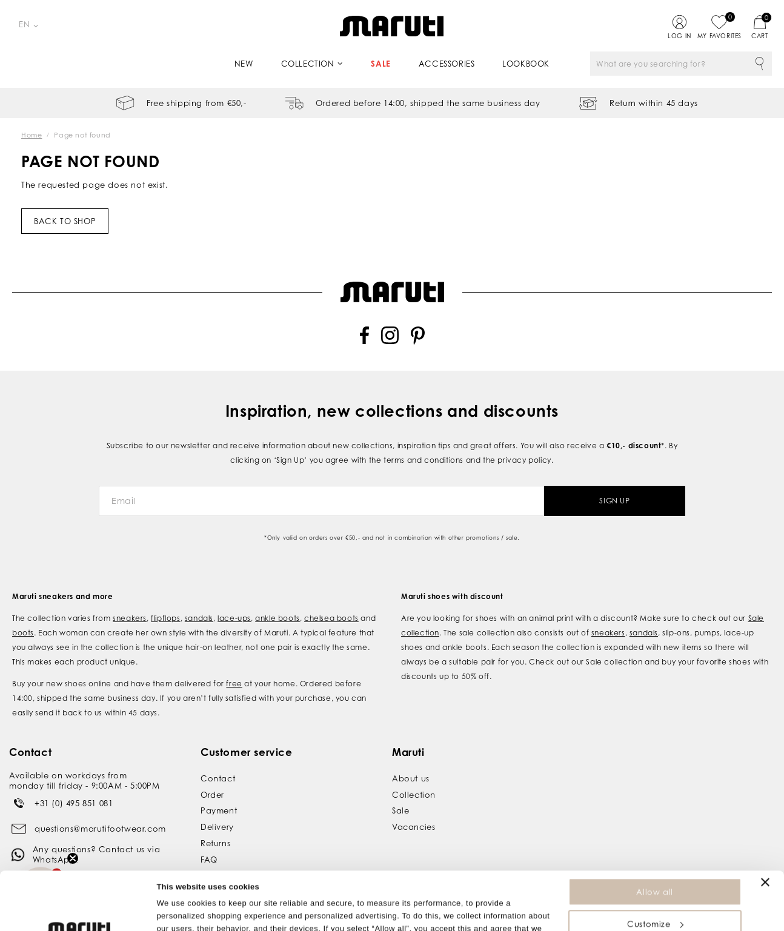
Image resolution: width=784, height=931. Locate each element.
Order (212, 779)
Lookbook (526, 63)
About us (411, 763)
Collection (307, 63)
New (243, 63)
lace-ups (234, 603)
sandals (199, 603)
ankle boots (277, 603)
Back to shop (65, 221)
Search (760, 63)
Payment (219, 796)
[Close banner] (765, 827)
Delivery (217, 812)
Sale (380, 63)
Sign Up (614, 486)
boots (23, 617)
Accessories (447, 63)
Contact (218, 763)
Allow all (654, 837)
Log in (679, 35)
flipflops (165, 603)
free (234, 668)
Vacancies (413, 812)
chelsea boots (331, 603)
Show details (180, 915)
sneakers (130, 603)
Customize (655, 869)
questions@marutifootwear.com (100, 813)
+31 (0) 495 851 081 (74, 788)
